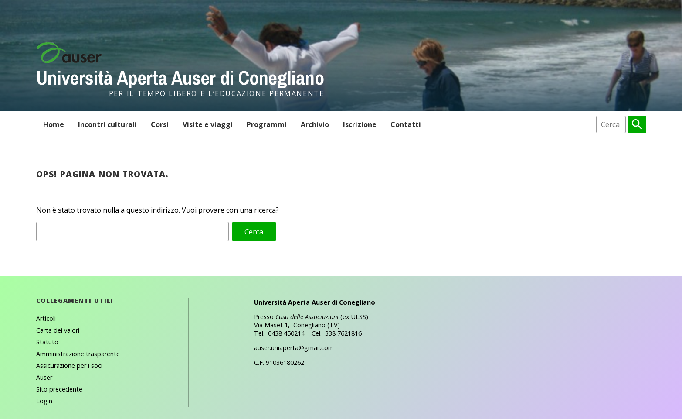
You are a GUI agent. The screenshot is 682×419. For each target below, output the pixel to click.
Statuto (47, 342)
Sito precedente (59, 389)
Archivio (315, 124)
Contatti (405, 124)
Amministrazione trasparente (78, 354)
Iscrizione (360, 124)
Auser (44, 377)
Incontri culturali (107, 124)
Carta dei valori (57, 330)
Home (53, 124)
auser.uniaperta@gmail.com (294, 347)
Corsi (160, 124)
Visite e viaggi (208, 124)
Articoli (46, 318)
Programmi (267, 124)
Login (44, 401)
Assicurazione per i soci (69, 365)
